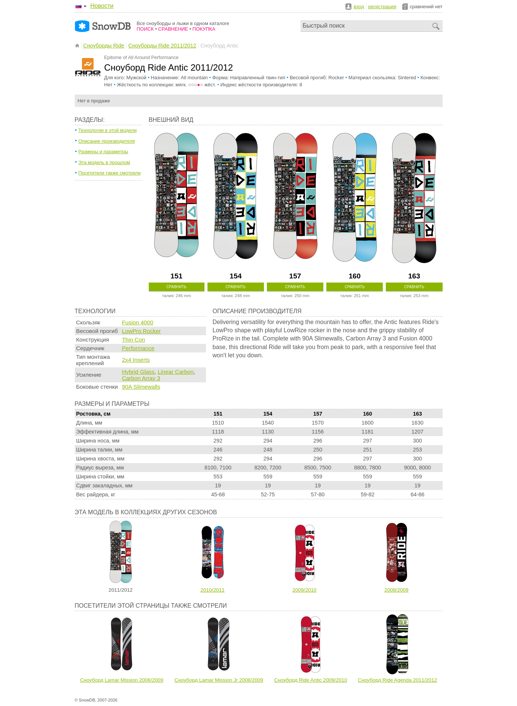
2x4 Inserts (136, 360)
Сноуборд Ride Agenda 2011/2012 (397, 680)
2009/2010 (304, 590)
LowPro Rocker (141, 331)
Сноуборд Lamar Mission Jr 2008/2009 (219, 680)
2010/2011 (212, 590)
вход (359, 6)
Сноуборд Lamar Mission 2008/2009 (121, 680)
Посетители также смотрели (110, 173)
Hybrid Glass (138, 372)
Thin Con (133, 339)
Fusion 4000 (137, 322)
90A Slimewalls (141, 386)
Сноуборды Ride (103, 46)
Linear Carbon (176, 372)
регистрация (382, 6)
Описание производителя (107, 141)
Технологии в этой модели (108, 130)
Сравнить (176, 287)
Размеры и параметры (103, 151)
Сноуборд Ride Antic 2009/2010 (310, 680)
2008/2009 (396, 590)
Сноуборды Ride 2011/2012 (162, 46)
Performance (138, 348)
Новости (102, 6)
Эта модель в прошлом (104, 162)
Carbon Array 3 (141, 378)
